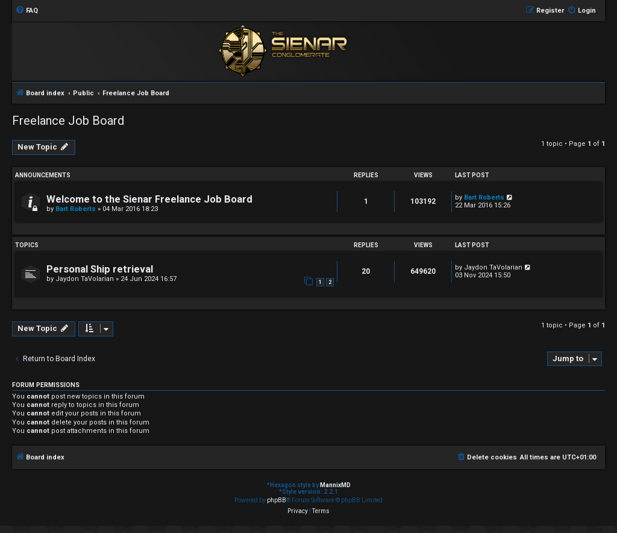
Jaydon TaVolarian (84, 279)
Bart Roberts (75, 209)
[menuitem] (26, 11)
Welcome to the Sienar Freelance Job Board (149, 199)
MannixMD (335, 485)
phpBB (276, 500)
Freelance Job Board (68, 120)
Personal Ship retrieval (99, 269)
